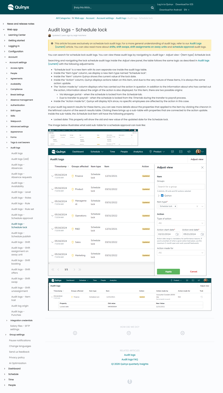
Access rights (16, 68)
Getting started (16, 40)
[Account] (90, 18)
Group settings (16, 334)
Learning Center (17, 35)
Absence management (21, 100)
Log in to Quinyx (165, 4)
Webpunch (15, 121)
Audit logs (15, 147)
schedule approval (183, 47)
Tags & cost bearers (20, 142)
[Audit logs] (121, 18)
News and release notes (20, 23)
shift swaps (122, 47)
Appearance (16, 131)
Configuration (15, 51)
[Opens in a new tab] (129, 381)
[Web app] (78, 18)
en (185, 9)
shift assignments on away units (148, 47)
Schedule (13, 374)
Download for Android (170, 9)
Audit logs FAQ (130, 359)
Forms (13, 137)
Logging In (13, 46)
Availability (15, 84)
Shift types (15, 110)
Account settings (18, 62)
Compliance (16, 89)
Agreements (16, 78)
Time (11, 379)
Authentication (17, 105)
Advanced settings (19, 126)
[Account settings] (105, 18)
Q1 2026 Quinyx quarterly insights (129, 364)
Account (12, 57)
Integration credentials (21, 320)
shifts (112, 47)
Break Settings (17, 94)
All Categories (63, 18)
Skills (12, 116)
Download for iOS (184, 4)
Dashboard (14, 368)
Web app (12, 29)
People (13, 73)
